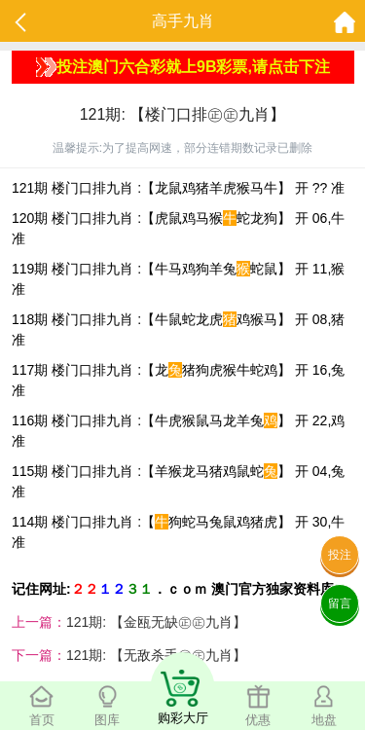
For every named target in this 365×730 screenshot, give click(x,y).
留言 (339, 603)
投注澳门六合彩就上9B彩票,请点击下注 (183, 67)
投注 (339, 555)
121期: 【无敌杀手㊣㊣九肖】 (156, 655)
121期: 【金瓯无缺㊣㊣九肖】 (156, 622)
